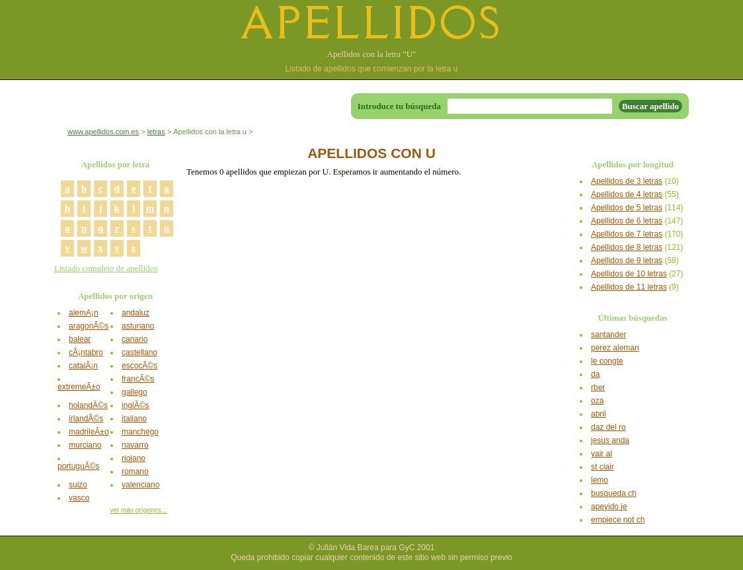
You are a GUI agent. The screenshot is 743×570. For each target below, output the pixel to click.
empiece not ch (618, 519)
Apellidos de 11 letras (629, 287)
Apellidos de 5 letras (626, 207)
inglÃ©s (135, 405)
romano (135, 471)
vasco (79, 498)
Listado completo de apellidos (105, 268)
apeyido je (609, 506)
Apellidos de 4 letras (626, 194)
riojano (133, 458)
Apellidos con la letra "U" (371, 54)
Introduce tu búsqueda (399, 106)
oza (597, 400)
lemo (599, 480)
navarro (135, 445)
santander (608, 334)
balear (80, 339)
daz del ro (608, 427)
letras (156, 132)
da (595, 374)
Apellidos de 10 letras (629, 273)
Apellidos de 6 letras (626, 220)
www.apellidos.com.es (103, 132)
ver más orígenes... (138, 510)
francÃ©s (138, 379)
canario (134, 339)
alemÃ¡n (83, 312)
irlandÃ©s (86, 418)
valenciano (140, 484)
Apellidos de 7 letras (626, 234)
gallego (134, 392)
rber (598, 387)
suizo (78, 484)
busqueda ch (614, 493)
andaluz (135, 312)
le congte (607, 361)
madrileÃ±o (89, 431)
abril (598, 414)
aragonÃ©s (88, 326)
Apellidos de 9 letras (626, 260)
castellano (139, 352)
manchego (140, 431)
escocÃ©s (139, 365)
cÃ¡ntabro (86, 352)
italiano (134, 418)
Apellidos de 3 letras (626, 181)
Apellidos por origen (115, 296)
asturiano (138, 326)
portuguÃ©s (79, 466)
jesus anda (610, 440)
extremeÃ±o (79, 386)
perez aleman (615, 347)
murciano (85, 445)
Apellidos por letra (115, 164)
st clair (602, 466)
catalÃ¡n (83, 365)
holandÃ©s (88, 405)
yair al (601, 453)
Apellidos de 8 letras (626, 247)
